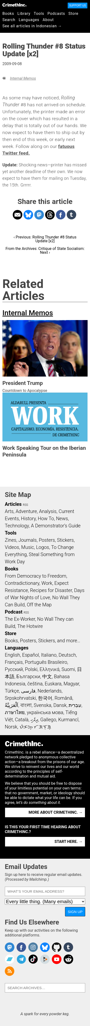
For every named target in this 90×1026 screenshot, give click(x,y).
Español (30, 655)
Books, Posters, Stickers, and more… (42, 640)
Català (21, 719)
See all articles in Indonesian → (32, 26)
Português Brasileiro (46, 662)
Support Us (77, 5)
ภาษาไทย (15, 712)
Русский (14, 669)
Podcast (13, 612)
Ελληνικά (49, 669)
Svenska (42, 705)
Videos (12, 547)
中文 (47, 676)
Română (63, 698)
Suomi (68, 669)
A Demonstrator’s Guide (56, 526)
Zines (10, 540)
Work (47, 583)
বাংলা (26, 705)
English (12, 655)
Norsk (11, 727)
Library (24, 13)
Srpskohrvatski (20, 698)
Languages (29, 19)
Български (28, 676)
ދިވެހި (34, 719)
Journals (27, 540)
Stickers (65, 540)
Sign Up (75, 912)
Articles (13, 504)
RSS (25, 505)
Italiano (48, 655)
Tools (39, 13)
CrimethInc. (14, 4)
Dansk (59, 705)
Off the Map (39, 605)
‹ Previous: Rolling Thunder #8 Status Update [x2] (45, 239)
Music (27, 547)
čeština (34, 684)
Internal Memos (23, 78)
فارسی (28, 691)
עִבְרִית (75, 705)
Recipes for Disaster (51, 590)
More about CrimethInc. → (56, 812)
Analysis (47, 511)
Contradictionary (22, 583)
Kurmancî (68, 719)
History (28, 518)
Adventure (26, 511)
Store (73, 13)
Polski (31, 669)
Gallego (48, 719)
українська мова (45, 712)
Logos (42, 547)
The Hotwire (30, 626)
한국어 (45, 698)
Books (8, 13)
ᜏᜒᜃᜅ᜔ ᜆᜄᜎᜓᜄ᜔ (35, 727)
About (48, 19)
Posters (47, 540)
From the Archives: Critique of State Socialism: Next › (45, 250)
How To (46, 518)
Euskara (53, 684)
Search (8, 19)
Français (14, 662)
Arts (9, 511)
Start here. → (68, 841)
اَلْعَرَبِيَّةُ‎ (11, 705)
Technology (17, 526)
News (62, 518)
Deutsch (67, 655)
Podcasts (56, 13)
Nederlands (49, 691)
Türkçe (12, 691)
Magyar (71, 684)
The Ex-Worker (20, 619)
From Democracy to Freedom (35, 576)
